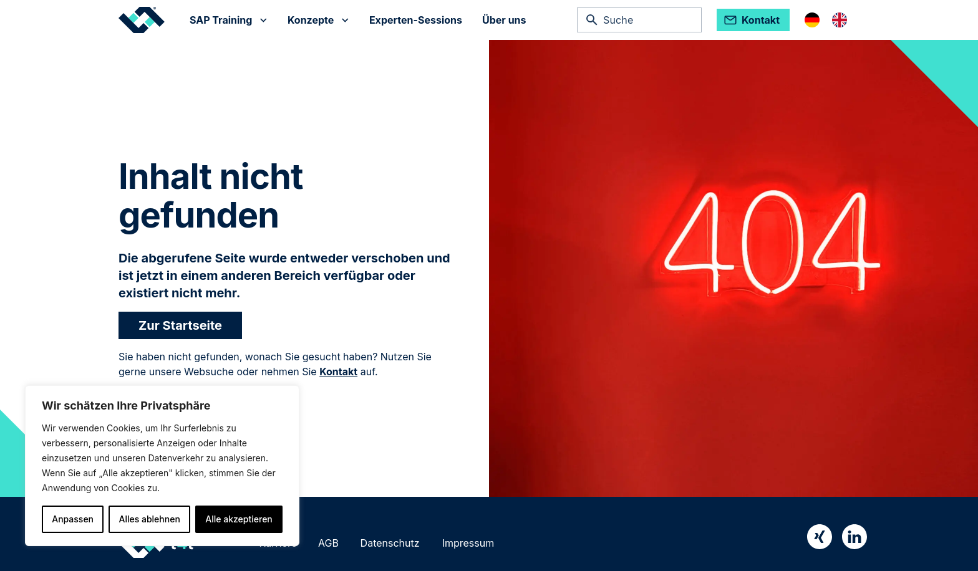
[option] (842, 19)
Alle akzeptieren (239, 519)
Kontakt (338, 371)
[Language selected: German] (832, 20)
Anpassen (73, 519)
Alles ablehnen (149, 519)
